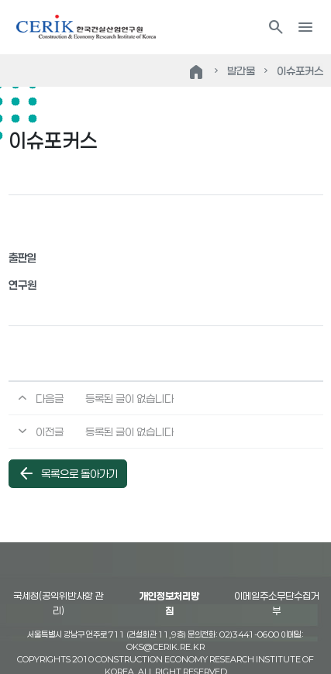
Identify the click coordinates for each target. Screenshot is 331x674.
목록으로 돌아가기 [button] (67, 473)
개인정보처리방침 (169, 603)
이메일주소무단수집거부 (276, 603)
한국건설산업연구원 (86, 27)
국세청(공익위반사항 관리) (58, 603)
